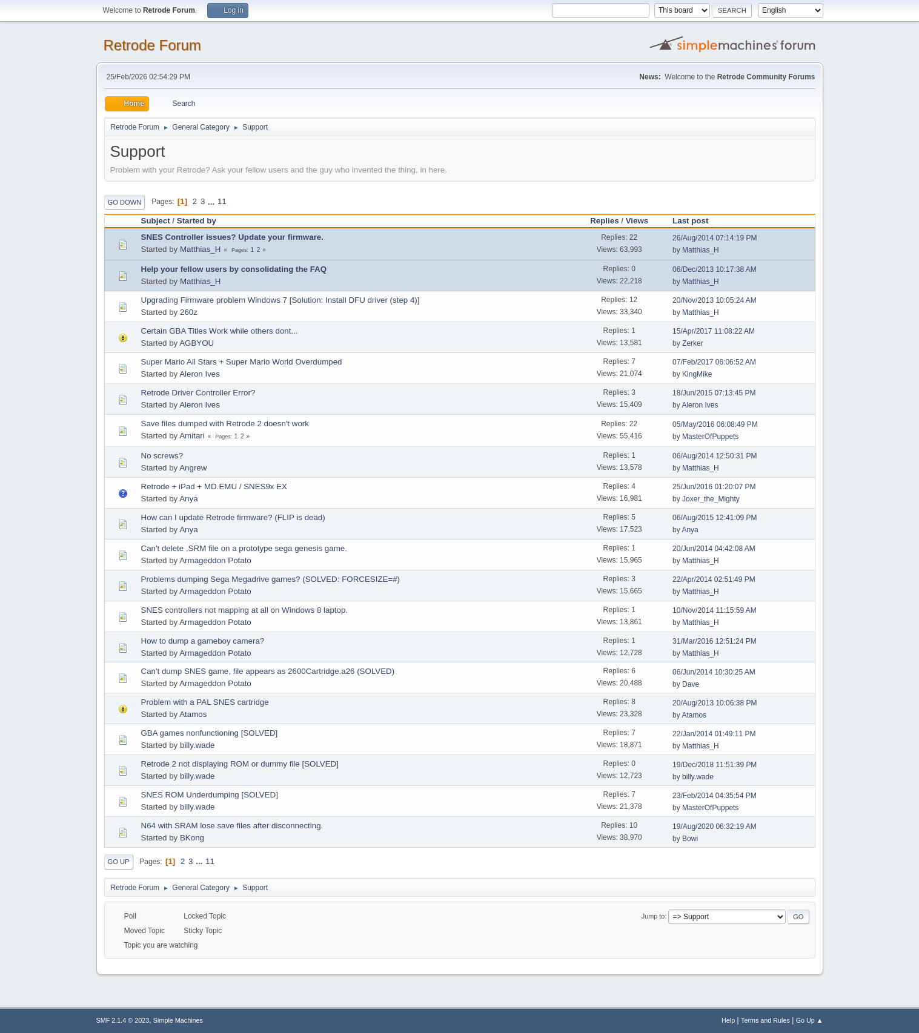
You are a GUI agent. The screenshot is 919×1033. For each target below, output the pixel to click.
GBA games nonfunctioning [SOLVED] (209, 733)
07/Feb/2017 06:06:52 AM (714, 362)
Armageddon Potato (215, 560)
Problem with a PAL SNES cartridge (205, 702)
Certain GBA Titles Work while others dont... (219, 330)
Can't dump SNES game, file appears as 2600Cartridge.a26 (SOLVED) (268, 671)
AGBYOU (196, 343)
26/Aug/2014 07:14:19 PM (714, 238)
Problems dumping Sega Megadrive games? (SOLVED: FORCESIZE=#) (270, 579)
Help (728, 1020)
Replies (604, 220)
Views (637, 220)
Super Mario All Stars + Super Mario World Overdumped (241, 361)
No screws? (162, 455)
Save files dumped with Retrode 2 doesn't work (225, 423)
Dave (690, 684)
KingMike (697, 374)
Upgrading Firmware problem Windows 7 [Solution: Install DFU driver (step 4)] (280, 300)
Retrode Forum (152, 45)
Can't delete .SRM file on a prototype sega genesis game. (244, 548)
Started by (202, 220)
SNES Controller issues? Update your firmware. (232, 237)
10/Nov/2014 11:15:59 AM (714, 610)
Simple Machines (178, 1020)
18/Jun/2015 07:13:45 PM (713, 393)
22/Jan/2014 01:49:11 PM (713, 734)
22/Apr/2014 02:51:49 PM (713, 579)
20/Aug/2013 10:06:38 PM (714, 703)
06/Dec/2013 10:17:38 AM (714, 269)
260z (188, 312)
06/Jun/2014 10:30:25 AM (713, 672)
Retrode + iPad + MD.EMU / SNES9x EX (214, 486)
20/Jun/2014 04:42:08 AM (713, 548)
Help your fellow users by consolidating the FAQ (234, 269)
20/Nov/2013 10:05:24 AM (714, 300)
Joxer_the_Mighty (711, 499)
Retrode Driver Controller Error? (198, 392)
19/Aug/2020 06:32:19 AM (714, 826)
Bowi (690, 838)
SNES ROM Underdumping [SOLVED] (209, 794)
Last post (690, 220)
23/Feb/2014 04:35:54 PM (714, 795)
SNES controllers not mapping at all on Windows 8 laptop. (244, 610)
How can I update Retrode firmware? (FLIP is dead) (233, 517)
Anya (188, 498)
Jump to (653, 916)
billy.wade (197, 745)
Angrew (193, 467)
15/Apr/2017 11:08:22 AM (713, 331)
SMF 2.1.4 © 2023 (123, 1020)
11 (222, 201)
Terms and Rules (765, 1020)
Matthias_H (200, 249)
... (212, 201)
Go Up (119, 861)
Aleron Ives (199, 373)
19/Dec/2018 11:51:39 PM (714, 765)
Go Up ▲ (809, 1020)
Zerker (692, 343)
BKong (192, 837)
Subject (155, 220)
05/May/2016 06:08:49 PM (715, 424)
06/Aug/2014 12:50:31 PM (714, 456)
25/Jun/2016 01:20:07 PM (713, 487)
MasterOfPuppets (710, 436)
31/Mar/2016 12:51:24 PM (714, 641)
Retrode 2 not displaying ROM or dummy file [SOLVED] (240, 763)
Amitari (191, 435)
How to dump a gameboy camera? (203, 640)
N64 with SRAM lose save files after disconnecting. (232, 825)
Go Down (125, 202)
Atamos (193, 714)
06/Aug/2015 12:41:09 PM (714, 517)
